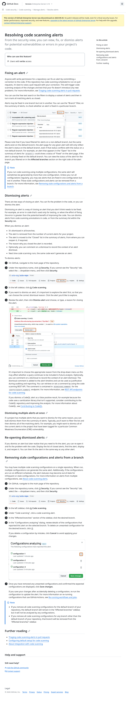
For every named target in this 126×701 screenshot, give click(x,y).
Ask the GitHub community (17, 668)
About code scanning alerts (35, 478)
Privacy (32, 692)
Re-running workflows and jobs (62, 597)
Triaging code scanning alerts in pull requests (59, 90)
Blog (67, 692)
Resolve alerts (52, 10)
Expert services (57, 692)
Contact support (12, 671)
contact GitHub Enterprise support (17, 23)
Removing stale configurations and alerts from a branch (44, 458)
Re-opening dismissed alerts (26, 437)
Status (39, 692)
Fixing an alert (16, 73)
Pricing (46, 692)
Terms (24, 692)
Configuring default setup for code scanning (29, 640)
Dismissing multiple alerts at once (26, 413)
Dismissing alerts (18, 195)
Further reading (17, 631)
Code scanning (25, 10)
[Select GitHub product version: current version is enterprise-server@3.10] (38, 4)
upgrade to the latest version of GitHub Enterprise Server (72, 20)
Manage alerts (39, 10)
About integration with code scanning (26, 644)
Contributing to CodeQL (31, 406)
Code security (11, 10)
